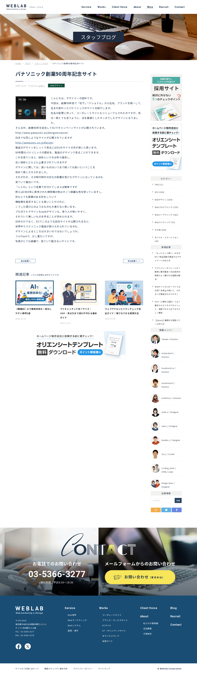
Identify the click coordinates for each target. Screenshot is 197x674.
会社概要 (147, 628)
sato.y (164, 426)
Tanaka (165, 339)
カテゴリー (166, 178)
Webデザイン (56, 85)
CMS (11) (159, 184)
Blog (173, 608)
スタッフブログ (41, 63)
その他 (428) (160, 229)
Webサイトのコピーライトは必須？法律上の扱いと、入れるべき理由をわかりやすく (168, 290)
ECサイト (106, 625)
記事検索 (166, 493)
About (144, 616)
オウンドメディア (110, 635)
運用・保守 (73, 630)
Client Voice (148, 608)
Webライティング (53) (165, 222)
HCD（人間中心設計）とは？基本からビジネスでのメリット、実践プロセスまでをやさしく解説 (167, 307)
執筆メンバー (166, 330)
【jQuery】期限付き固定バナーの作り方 (168, 322)
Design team (167, 483)
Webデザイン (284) (163, 199)
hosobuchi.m (168, 368)
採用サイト (107, 641)
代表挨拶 (147, 633)
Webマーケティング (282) (166, 214)
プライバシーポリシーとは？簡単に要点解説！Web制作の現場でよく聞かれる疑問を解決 (168, 273)
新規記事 (166, 247)
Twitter (166, 510)
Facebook (177, 510)
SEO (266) (159, 192)
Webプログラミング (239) (166, 207)
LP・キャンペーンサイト (114, 630)
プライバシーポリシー (83, 668)
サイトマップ (104, 668)
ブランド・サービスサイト (115, 620)
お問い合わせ (144, 576)
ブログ (28, 63)
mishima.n (166, 398)
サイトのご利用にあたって (27, 668)
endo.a (165, 412)
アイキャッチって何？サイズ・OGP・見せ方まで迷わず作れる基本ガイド (78, 313)
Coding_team (168, 468)
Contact (176, 624)
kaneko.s (166, 440)
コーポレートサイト (111, 614)
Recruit (175, 616)
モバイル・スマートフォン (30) (166, 239)
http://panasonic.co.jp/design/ (34, 142)
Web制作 (72, 614)
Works (103, 608)
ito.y (164, 454)
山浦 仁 (41, 85)
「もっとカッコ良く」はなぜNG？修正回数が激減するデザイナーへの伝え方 (168, 257)
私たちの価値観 (150, 623)
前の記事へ (26, 261)
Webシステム (74, 625)
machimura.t (168, 383)
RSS (156, 510)
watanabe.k (167, 353)
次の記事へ (133, 261)
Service (70, 608)
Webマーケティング (77, 620)
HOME (18, 63)
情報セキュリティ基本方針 (56, 668)
